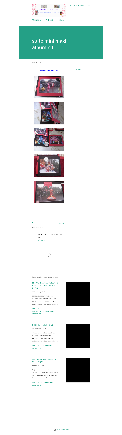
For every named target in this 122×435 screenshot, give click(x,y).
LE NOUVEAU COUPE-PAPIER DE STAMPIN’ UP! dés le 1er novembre (45, 285)
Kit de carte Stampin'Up (42, 325)
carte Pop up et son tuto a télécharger (44, 360)
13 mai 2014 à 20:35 (55, 234)
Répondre (42, 240)
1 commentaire (46, 346)
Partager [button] (78, 69)
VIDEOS (49, 20)
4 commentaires (47, 382)
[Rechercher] (77, 5)
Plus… (61, 20)
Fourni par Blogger (61, 430)
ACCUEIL (36, 20)
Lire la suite (36, 314)
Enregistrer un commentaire (43, 311)
